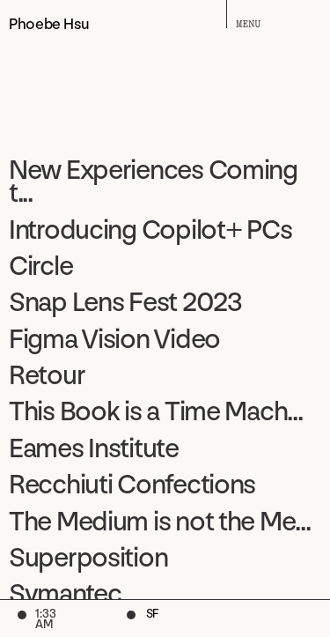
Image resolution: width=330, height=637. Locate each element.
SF (152, 615)
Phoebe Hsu (49, 22)
